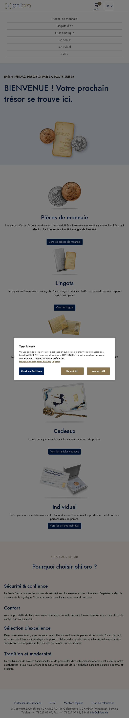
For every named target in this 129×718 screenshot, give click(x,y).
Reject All (72, 371)
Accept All (98, 371)
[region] (64, 359)
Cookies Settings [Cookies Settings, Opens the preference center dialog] (31, 371)
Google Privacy (27, 361)
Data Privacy (44, 361)
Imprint (56, 361)
